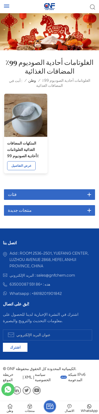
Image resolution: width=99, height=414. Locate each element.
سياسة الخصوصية (43, 377)
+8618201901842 (47, 293)
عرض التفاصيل (21, 166)
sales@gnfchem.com (55, 275)
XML (28, 377)
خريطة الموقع (8, 377)
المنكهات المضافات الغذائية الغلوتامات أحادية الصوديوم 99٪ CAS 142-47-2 (23, 150)
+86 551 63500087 (26, 284)
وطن (32, 81)
